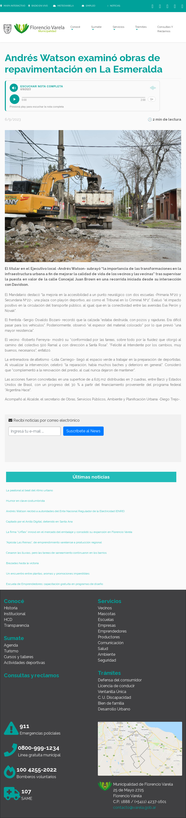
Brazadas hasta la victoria (22, 563)
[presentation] (45, 449)
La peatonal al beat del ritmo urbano (29, 490)
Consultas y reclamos (31, 675)
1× (151, 99)
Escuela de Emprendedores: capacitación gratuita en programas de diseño (54, 584)
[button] (22, 196)
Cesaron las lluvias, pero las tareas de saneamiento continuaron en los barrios (56, 552)
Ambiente (106, 654)
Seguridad (107, 660)
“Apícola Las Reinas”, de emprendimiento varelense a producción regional (54, 542)
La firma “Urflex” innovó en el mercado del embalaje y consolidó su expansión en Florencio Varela (69, 532)
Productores (109, 637)
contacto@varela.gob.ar (134, 807)
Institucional (14, 614)
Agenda (11, 645)
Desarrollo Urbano (114, 709)
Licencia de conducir (116, 686)
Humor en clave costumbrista (25, 500)
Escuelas (106, 619)
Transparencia (16, 625)
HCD (8, 619)
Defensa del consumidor (120, 680)
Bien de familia (111, 703)
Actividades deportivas (24, 662)
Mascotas (107, 614)
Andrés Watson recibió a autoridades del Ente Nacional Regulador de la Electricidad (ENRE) (65, 511)
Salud (103, 648)
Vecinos (105, 608)
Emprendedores (112, 631)
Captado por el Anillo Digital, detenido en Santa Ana (39, 521)
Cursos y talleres (18, 657)
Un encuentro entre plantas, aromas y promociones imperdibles (47, 573)
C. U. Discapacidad (114, 697)
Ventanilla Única (112, 691)
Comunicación (111, 643)
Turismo (11, 651)
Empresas (107, 625)
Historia (10, 608)
